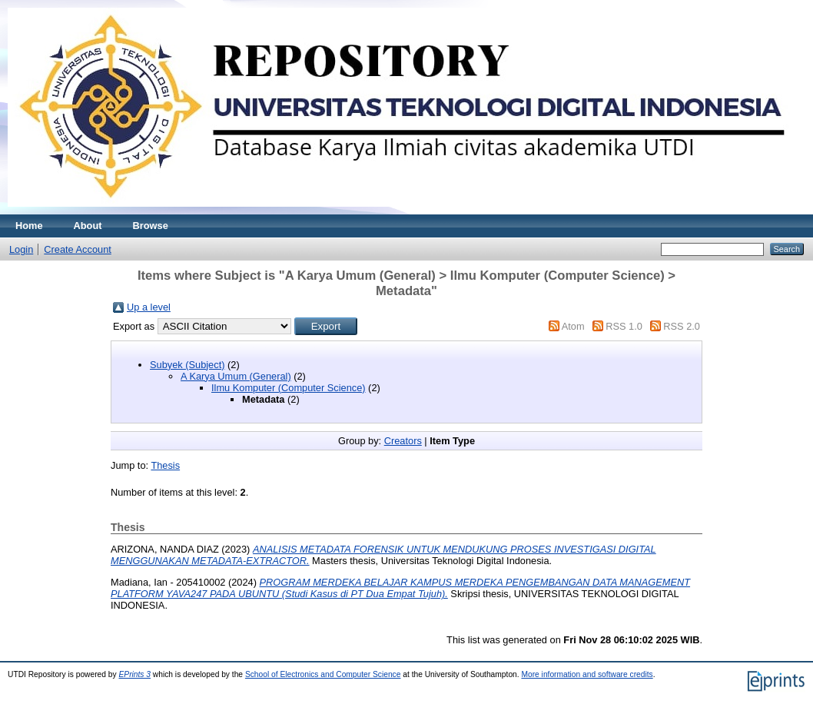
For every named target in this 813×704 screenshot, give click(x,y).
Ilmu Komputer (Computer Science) (288, 388)
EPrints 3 (134, 674)
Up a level (149, 307)
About (88, 225)
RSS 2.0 (681, 326)
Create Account (77, 249)
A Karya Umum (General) (236, 376)
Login (21, 249)
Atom (573, 326)
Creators (403, 441)
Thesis (165, 465)
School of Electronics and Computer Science (323, 674)
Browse (150, 225)
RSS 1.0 (624, 326)
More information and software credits (586, 674)
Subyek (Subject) (187, 364)
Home (29, 225)
